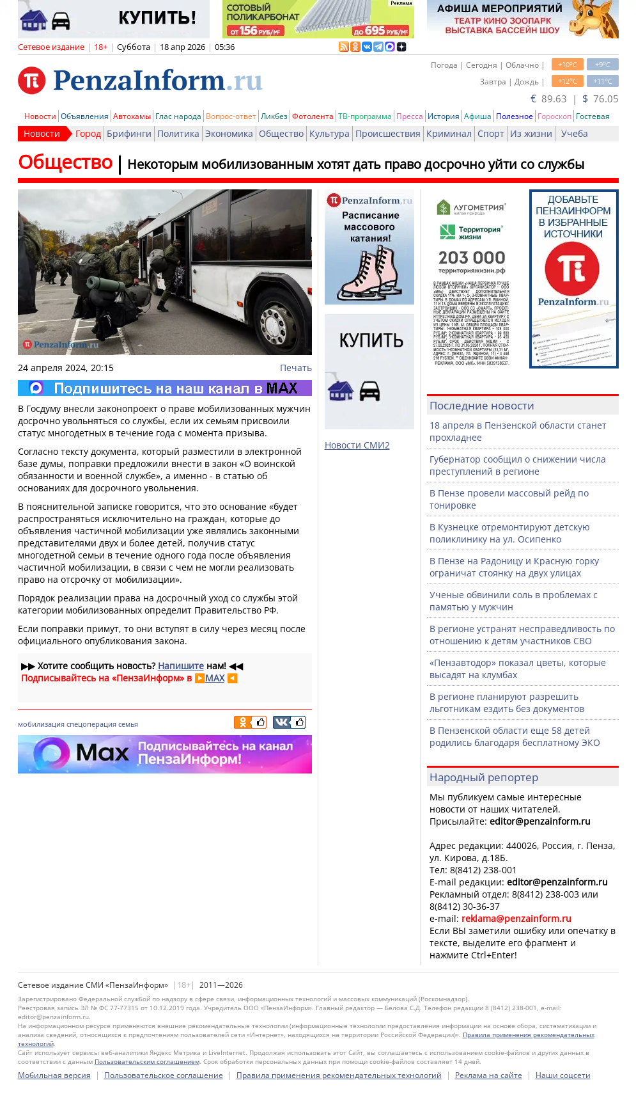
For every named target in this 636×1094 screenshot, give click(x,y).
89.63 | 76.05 (575, 98)
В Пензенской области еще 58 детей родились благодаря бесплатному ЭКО (515, 736)
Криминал (449, 133)
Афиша (478, 116)
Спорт (490, 133)
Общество (281, 133)
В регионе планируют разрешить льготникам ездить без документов (507, 702)
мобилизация (41, 724)
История (444, 116)
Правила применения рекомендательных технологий (339, 1075)
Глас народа (178, 116)
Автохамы (132, 116)
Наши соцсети (563, 1075)
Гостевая (593, 116)
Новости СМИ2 (357, 445)
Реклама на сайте (488, 1075)
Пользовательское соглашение (163, 1075)
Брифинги (129, 133)
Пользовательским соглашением (147, 1061)
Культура (329, 133)
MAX (214, 678)
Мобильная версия (54, 1075)
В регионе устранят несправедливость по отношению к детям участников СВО (522, 634)
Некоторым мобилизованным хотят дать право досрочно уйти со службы (355, 164)
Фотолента (313, 116)
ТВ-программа (365, 116)
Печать (296, 367)
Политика (178, 133)
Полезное (514, 116)
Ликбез (274, 116)
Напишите (181, 666)
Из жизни (531, 133)
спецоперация (91, 724)
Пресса (409, 116)
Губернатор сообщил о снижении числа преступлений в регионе (518, 465)
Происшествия (388, 133)
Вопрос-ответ (231, 116)
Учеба (574, 133)
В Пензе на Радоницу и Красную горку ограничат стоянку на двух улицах (514, 567)
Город (88, 133)
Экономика (229, 133)
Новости (40, 116)
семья (128, 724)
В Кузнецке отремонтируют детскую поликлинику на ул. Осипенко (510, 533)
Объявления (85, 116)
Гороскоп (554, 116)
